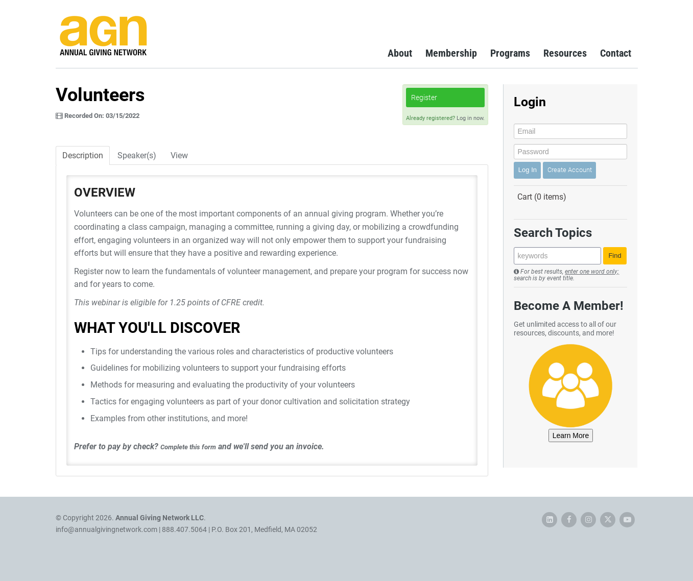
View (179, 155)
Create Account (569, 170)
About (400, 53)
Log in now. (471, 118)
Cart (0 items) (541, 197)
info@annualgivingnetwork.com (106, 529)
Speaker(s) (136, 155)
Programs (510, 53)
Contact (615, 53)
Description (82, 155)
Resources (565, 53)
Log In (527, 170)
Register (424, 97)
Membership (451, 53)
